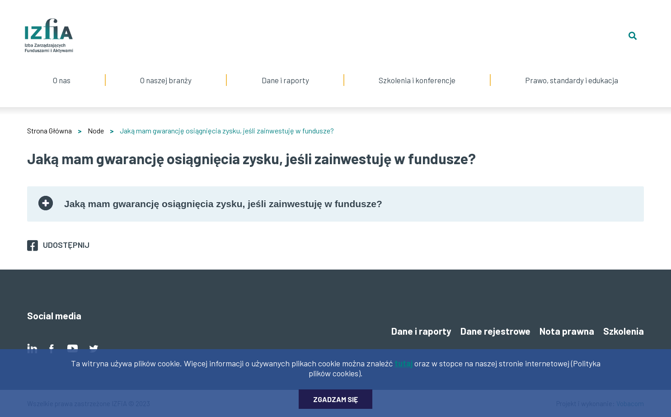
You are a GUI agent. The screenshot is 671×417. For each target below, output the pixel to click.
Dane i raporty (285, 80)
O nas (61, 69)
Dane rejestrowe (495, 330)
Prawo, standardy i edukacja (571, 69)
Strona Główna (49, 130)
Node (96, 130)
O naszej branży (165, 69)
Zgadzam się (335, 403)
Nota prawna (567, 330)
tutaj (403, 368)
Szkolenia (623, 330)
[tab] (335, 204)
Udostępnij (66, 245)
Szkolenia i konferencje (417, 69)
